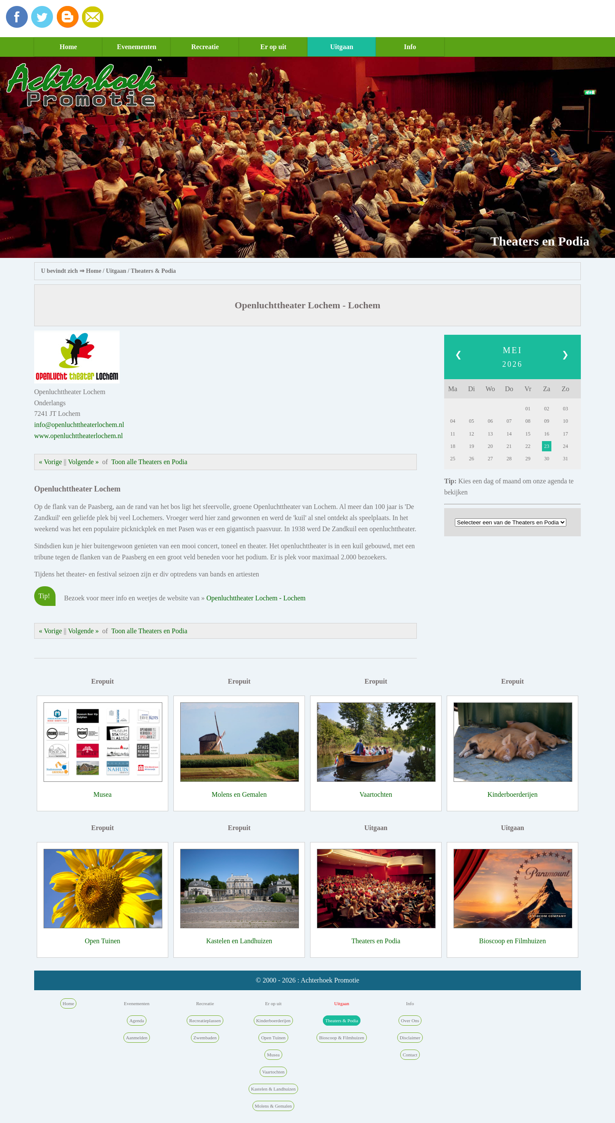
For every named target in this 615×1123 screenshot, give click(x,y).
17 (565, 434)
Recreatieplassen (205, 1020)
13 (490, 434)
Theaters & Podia (153, 271)
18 (452, 446)
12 (471, 434)
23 (546, 446)
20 (490, 446)
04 (452, 421)
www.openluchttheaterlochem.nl (78, 435)
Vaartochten (376, 794)
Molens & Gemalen (273, 1105)
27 (490, 459)
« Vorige (50, 461)
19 (471, 446)
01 (527, 409)
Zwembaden (205, 1037)
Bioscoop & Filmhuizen (341, 1037)
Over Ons (410, 1020)
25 (452, 459)
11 (452, 434)
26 (471, 459)
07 (509, 421)
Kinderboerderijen (512, 794)
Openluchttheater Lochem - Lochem (255, 598)
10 (565, 421)
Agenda (136, 1020)
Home (68, 46)
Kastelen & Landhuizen (273, 1088)
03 (565, 409)
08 (527, 421)
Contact (410, 1054)
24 (565, 446)
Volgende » (83, 461)
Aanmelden (137, 1037)
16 (546, 434)
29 (527, 459)
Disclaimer (410, 1037)
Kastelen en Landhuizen (239, 941)
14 (509, 434)
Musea (103, 794)
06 (490, 421)
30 (546, 459)
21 (509, 446)
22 (527, 446)
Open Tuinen (102, 941)
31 (565, 459)
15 (527, 434)
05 (471, 421)
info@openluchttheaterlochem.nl (79, 424)
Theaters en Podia (376, 941)
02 (546, 409)
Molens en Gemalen (239, 794)
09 (546, 421)
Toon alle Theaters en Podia (149, 461)
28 (509, 459)
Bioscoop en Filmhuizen (512, 941)
